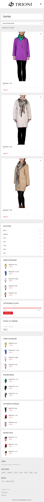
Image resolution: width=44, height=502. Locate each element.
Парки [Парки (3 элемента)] (20, 472)
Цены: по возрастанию (22, 23)
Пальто (4, 238)
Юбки (4, 253)
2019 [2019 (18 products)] (3, 481)
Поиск (5, 329)
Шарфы (4, 249)
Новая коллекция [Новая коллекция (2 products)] (10, 481)
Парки (4, 85)
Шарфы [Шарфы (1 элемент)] (30, 472)
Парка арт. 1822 (7, 147)
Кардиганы (5, 234)
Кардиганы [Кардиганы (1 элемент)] (9, 472)
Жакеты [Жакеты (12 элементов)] (3, 472)
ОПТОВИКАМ (4, 492)
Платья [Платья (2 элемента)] (26, 472)
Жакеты (5, 230)
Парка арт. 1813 (7, 83)
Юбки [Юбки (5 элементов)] (35, 472)
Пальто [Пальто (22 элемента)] (16, 472)
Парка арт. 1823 (7, 210)
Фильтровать (8, 313)
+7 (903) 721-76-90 (5, 489)
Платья (4, 245)
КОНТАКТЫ (3, 495)
